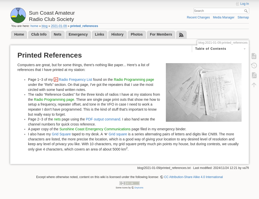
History (117, 34)
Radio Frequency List (75, 80)
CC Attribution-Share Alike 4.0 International (193, 177)
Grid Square (61, 134)
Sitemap (243, 17)
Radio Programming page (134, 80)
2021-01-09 (59, 26)
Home (19, 34)
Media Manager (224, 17)
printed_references (84, 26)
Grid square (118, 134)
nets (57, 119)
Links (99, 34)
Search (246, 11)
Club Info (39, 34)
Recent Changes (198, 17)
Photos (137, 34)
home (34, 26)
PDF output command (103, 119)
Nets (57, 34)
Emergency (78, 34)
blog (44, 26)
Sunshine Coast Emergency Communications (95, 129)
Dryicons (139, 187)
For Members (161, 34)
